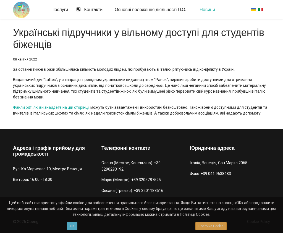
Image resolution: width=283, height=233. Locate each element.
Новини (206, 10)
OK (72, 226)
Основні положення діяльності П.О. (150, 10)
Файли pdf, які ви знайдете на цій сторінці (51, 107)
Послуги (59, 10)
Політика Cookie (211, 226)
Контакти (88, 10)
